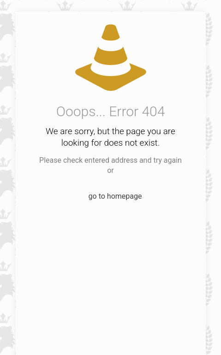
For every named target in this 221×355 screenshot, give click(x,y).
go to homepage (115, 196)
